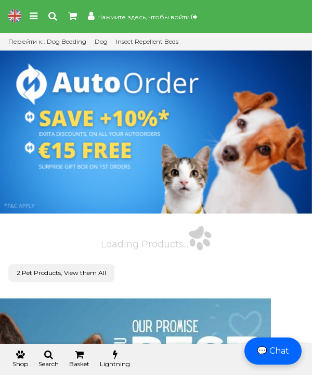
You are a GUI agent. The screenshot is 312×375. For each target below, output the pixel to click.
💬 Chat (273, 351)
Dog (101, 41)
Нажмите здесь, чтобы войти (147, 17)
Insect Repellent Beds (147, 41)
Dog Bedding (66, 41)
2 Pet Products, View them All (61, 273)
